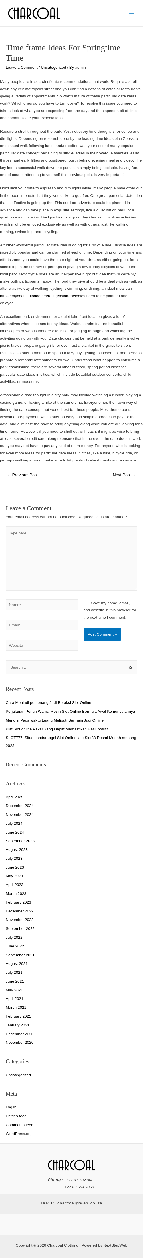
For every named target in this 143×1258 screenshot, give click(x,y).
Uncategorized (53, 67)
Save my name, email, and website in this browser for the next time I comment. (110, 610)
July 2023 (14, 858)
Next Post (124, 475)
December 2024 (19, 806)
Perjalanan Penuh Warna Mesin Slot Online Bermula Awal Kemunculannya (70, 711)
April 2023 (14, 885)
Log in (11, 1107)
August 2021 (17, 963)
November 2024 (19, 814)
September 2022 (20, 928)
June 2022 (15, 946)
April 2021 (14, 998)
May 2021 (14, 990)
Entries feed (16, 1116)
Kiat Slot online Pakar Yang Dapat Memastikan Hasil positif (57, 729)
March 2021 (16, 1007)
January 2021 (17, 1025)
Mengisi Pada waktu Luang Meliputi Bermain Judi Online (55, 720)
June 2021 (15, 981)
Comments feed (19, 1125)
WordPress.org (19, 1134)
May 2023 (14, 876)
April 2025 (14, 797)
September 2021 (20, 955)
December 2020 (19, 1034)
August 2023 (17, 849)
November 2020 (19, 1042)
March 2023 (16, 893)
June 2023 (15, 867)
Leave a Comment (22, 67)
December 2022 (19, 911)
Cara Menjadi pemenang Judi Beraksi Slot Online (48, 703)
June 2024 (15, 832)
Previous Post (22, 475)
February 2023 (18, 902)
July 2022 (14, 937)
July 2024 (14, 823)
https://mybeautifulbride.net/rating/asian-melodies (42, 296)
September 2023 (20, 841)
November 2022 (19, 920)
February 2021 (18, 1016)
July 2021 (14, 972)
